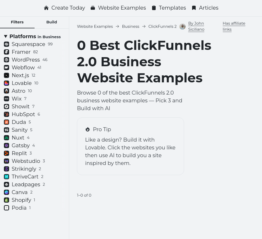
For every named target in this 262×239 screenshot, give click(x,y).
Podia (17, 208)
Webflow (22, 67)
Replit (18, 153)
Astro (18, 91)
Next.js (19, 75)
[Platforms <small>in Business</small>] (34, 36)
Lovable (21, 83)
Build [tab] (51, 21)
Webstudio (24, 161)
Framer (21, 52)
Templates (168, 8)
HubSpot (22, 114)
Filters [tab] (17, 21)
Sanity (18, 130)
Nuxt (16, 138)
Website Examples (118, 8)
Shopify (19, 200)
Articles (205, 8)
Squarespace (28, 44)
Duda (17, 122)
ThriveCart (23, 177)
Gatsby (19, 145)
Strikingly (22, 169)
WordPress (25, 60)
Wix (15, 99)
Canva (18, 192)
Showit (19, 106)
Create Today (64, 8)
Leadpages (24, 184)
